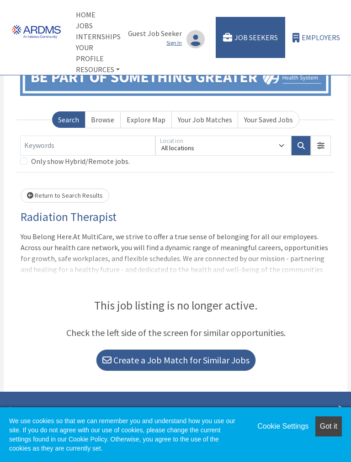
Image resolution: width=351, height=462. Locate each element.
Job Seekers (250, 37)
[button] (321, 146)
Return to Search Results (65, 195)
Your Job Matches (205, 119)
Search (68, 119)
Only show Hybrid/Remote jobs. (80, 161)
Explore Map (146, 119)
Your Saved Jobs (268, 119)
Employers (316, 37)
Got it (328, 426)
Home (86, 14)
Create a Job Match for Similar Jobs (176, 360)
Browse (102, 119)
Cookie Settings (282, 426)
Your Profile (90, 53)
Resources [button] (95, 69)
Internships (98, 36)
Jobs (84, 25)
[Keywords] (87, 146)
